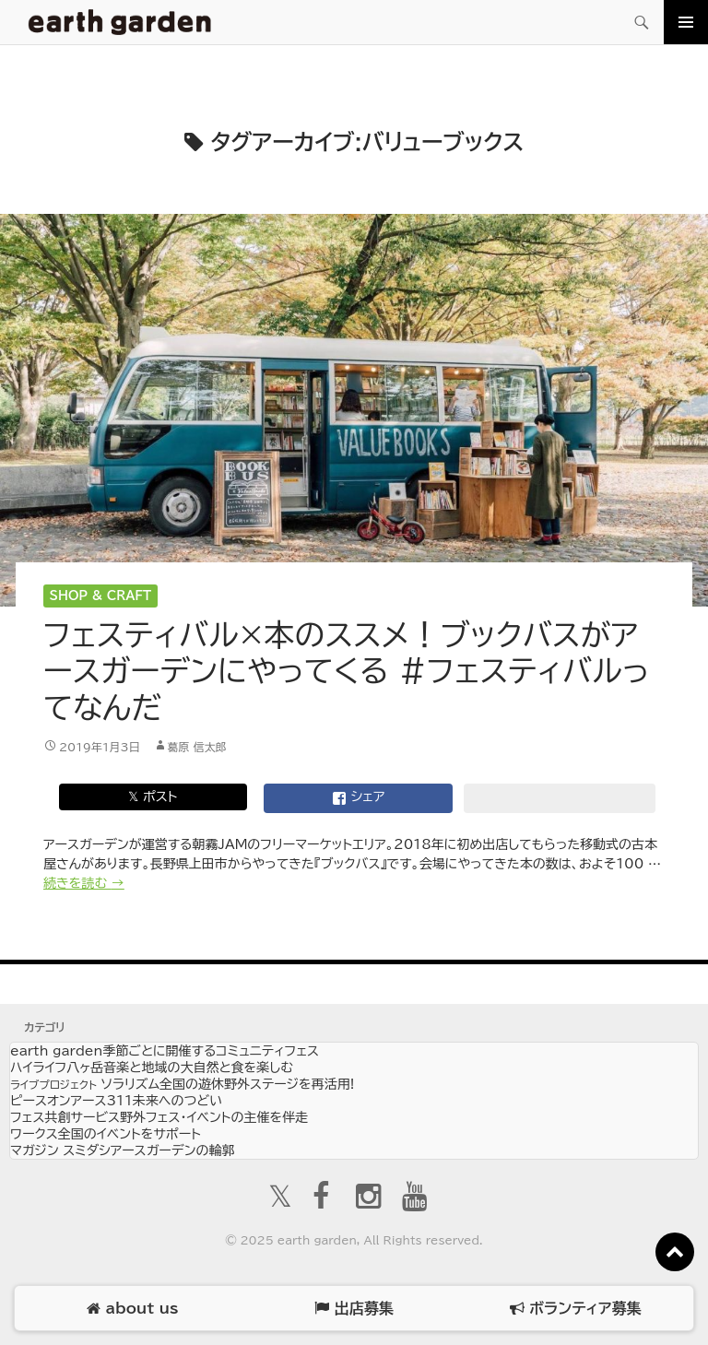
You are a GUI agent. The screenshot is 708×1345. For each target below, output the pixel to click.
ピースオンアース (116, 1100)
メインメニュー (686, 22)
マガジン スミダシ (122, 1150)
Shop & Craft (101, 596)
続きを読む (83, 883)
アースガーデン (120, 22)
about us (132, 1308)
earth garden (164, 1050)
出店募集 (353, 1308)
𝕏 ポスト (152, 796)
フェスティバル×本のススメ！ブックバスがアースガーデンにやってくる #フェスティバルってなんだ (346, 671)
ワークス (105, 1133)
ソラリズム (182, 1084)
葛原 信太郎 (197, 746)
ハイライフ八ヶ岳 (151, 1067)
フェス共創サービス (159, 1117)
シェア (358, 798)
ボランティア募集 (575, 1308)
